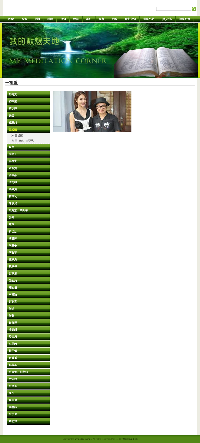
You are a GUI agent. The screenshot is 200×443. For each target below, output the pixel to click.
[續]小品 (166, 19)
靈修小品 (148, 19)
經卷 (76, 19)
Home (10, 19)
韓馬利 (13, 196)
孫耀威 (13, 357)
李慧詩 (13, 407)
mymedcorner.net (83, 439)
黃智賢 (13, 168)
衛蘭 (11, 315)
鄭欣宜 (13, 301)
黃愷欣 (13, 231)
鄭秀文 (13, 94)
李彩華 (13, 252)
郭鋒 (11, 217)
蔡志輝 (13, 421)
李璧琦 (13, 294)
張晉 (11, 115)
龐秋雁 (13, 259)
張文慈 (13, 280)
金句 (63, 19)
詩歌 (50, 19)
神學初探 (184, 19)
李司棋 (13, 182)
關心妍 (13, 287)
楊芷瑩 (13, 350)
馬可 (89, 19)
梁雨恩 (13, 336)
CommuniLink (130, 439)
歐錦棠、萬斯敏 (18, 210)
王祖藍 (13, 129)
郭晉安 (13, 161)
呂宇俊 (13, 414)
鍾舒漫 (13, 322)
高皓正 (13, 154)
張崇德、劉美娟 (18, 371)
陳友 (11, 393)
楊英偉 (13, 400)
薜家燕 (13, 175)
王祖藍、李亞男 (24, 140)
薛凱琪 (13, 329)
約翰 (114, 19)
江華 (11, 224)
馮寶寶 (13, 189)
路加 (101, 19)
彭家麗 (13, 273)
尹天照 (13, 379)
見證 (37, 19)
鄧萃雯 (13, 101)
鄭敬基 (13, 364)
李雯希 (13, 343)
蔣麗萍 (13, 238)
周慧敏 (13, 245)
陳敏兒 (13, 203)
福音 (24, 19)
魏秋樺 (13, 266)
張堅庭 (13, 386)
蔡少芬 (13, 108)
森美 (11, 147)
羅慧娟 (13, 122)
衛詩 (11, 308)
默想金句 (130, 19)
